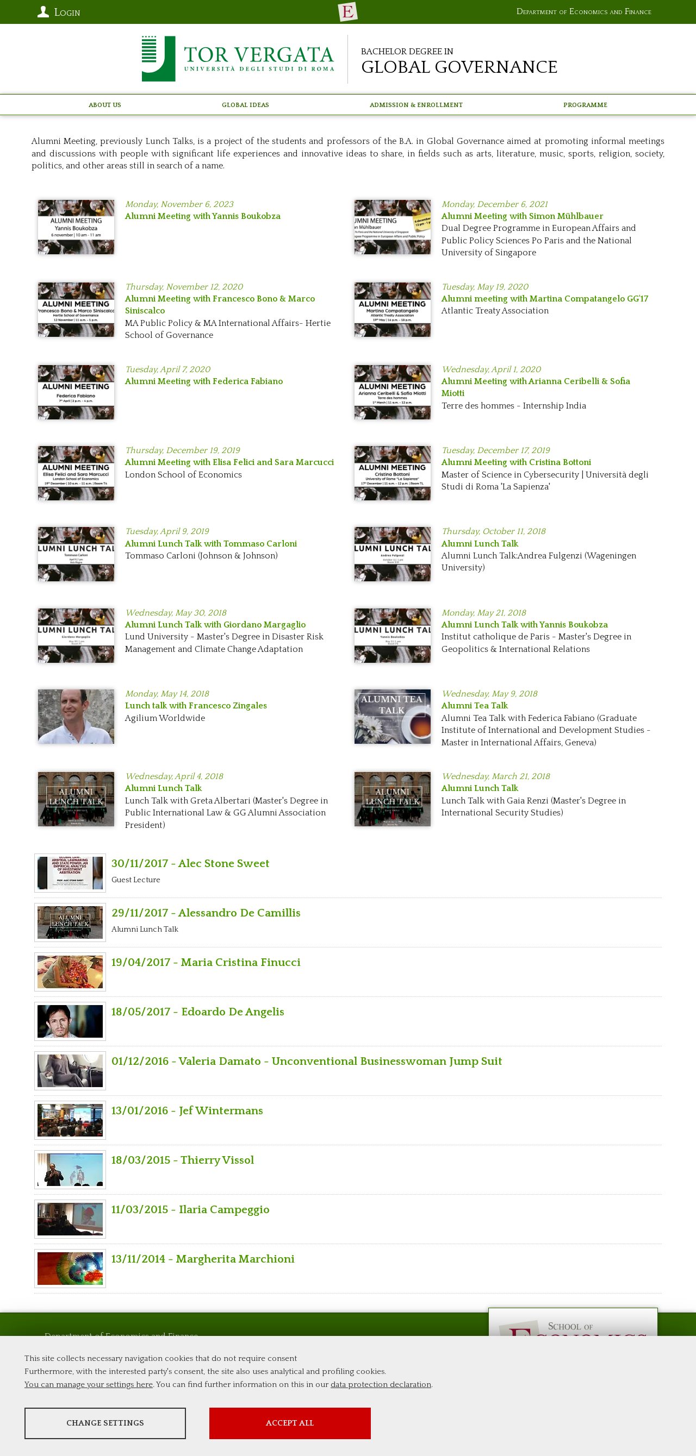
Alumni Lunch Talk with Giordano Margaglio (215, 625)
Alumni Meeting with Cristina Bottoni (516, 462)
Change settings (110, 1423)
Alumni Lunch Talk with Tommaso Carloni (211, 544)
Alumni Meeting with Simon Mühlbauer (523, 216)
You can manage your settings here (88, 1385)
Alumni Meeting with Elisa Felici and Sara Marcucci (229, 462)
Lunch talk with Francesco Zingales (196, 706)
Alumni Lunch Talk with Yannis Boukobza (525, 625)
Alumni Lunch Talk (480, 544)
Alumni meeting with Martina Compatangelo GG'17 (545, 299)
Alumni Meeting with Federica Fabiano (204, 381)
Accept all (306, 1423)
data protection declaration (381, 1385)
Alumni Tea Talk (475, 706)
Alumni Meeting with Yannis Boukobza (203, 216)
